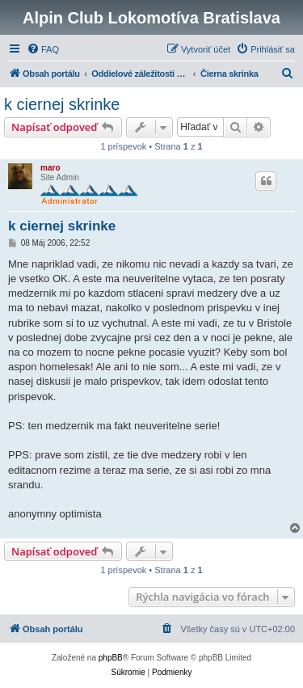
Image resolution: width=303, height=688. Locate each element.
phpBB (111, 657)
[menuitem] (43, 49)
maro (50, 167)
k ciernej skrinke (62, 104)
